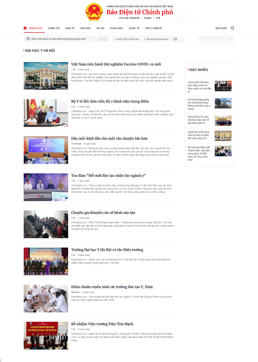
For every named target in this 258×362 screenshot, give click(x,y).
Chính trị (53, 28)
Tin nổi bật (76, 144)
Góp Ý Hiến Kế (153, 28)
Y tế (73, 69)
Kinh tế (69, 28)
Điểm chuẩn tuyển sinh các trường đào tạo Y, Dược (112, 287)
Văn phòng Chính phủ (156, 39)
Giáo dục (75, 292)
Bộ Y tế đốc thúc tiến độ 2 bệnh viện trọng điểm (110, 101)
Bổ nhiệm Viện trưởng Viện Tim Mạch (102, 324)
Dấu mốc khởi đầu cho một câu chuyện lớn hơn (109, 138)
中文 (158, 18)
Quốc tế (134, 28)
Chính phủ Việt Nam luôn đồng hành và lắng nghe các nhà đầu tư (199, 87)
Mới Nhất (221, 28)
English (147, 18)
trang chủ (33, 28)
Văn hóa (85, 28)
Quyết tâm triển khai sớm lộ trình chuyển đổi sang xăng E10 (198, 135)
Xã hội (100, 28)
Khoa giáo (116, 28)
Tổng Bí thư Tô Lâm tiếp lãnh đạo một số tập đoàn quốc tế (198, 119)
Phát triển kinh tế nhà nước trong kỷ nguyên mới (58, 38)
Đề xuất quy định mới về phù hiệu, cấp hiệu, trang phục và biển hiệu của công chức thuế (199, 153)
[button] (101, 39)
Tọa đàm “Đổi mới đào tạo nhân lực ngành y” (108, 176)
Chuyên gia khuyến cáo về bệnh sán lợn (103, 213)
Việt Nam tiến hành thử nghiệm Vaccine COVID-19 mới (116, 64)
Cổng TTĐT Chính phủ (127, 39)
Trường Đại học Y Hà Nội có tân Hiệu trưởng (107, 250)
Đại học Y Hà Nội (40, 51)
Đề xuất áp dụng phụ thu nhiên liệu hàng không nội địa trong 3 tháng (199, 104)
